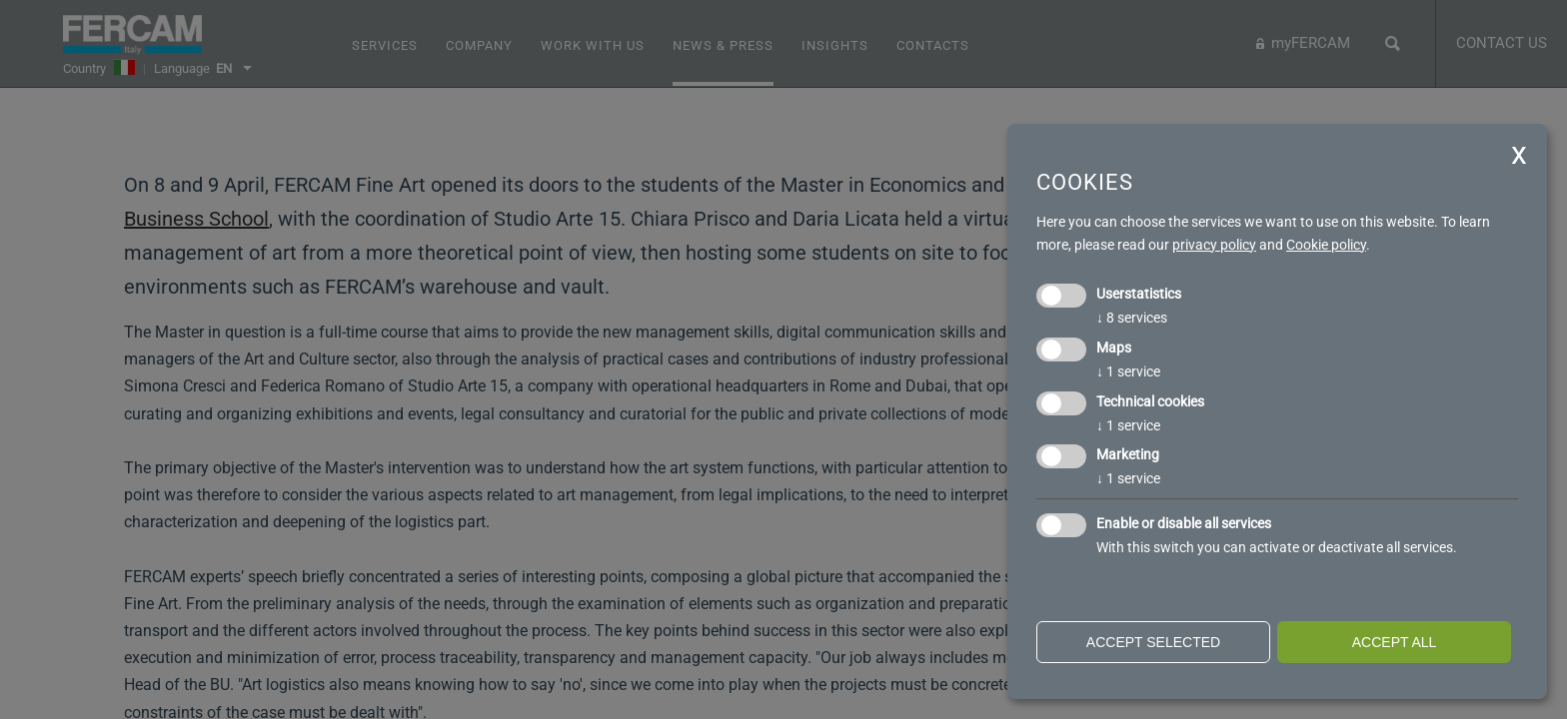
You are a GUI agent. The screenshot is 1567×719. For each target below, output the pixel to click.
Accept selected (1153, 642)
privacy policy (1214, 245)
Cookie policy (1326, 245)
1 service (1128, 371)
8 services (1131, 318)
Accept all (1394, 642)
